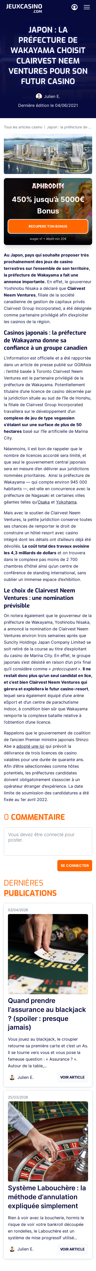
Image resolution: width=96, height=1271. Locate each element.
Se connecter (75, 865)
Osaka (44, 502)
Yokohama (66, 502)
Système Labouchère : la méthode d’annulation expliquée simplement (47, 1197)
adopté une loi (30, 746)
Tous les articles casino (23, 127)
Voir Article (72, 1077)
